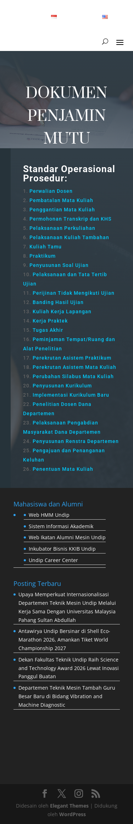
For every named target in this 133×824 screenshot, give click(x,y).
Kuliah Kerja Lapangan (62, 311)
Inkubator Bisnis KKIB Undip (62, 548)
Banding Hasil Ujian (58, 302)
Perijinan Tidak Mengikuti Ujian (74, 293)
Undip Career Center (53, 560)
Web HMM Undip (49, 514)
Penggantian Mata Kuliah (62, 209)
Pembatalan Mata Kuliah (61, 200)
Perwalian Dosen (51, 191)
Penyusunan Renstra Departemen (76, 441)
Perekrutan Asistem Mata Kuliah (74, 367)
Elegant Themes (69, 805)
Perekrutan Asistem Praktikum (72, 358)
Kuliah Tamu (45, 246)
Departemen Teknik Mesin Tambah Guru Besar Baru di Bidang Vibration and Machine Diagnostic (66, 696)
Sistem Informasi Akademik (61, 526)
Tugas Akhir (48, 330)
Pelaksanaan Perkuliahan (62, 228)
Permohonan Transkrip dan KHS (70, 219)
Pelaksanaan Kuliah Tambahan (69, 237)
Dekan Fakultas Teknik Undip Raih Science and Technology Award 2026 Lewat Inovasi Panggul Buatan (68, 668)
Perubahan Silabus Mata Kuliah (73, 376)
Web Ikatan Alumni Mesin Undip (67, 537)
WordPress (72, 814)
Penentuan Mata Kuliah (63, 469)
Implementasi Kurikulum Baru (71, 395)
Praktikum (42, 256)
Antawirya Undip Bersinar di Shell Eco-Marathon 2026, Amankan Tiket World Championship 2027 (64, 640)
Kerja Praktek (50, 321)
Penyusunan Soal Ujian (59, 265)
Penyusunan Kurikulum (62, 385)
